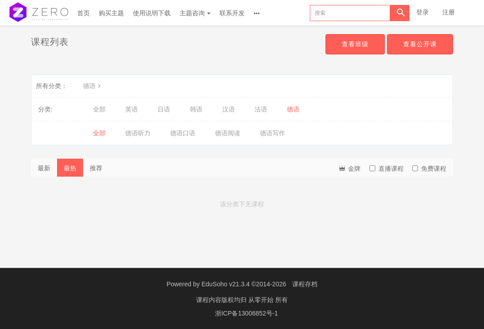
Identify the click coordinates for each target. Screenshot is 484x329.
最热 (70, 168)
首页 (83, 13)
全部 (99, 109)
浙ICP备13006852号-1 (246, 313)
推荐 (96, 168)
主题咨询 (195, 13)
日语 (164, 109)
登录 (422, 12)
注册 (448, 12)
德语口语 (182, 133)
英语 (131, 109)
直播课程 (387, 168)
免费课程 (429, 168)
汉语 (228, 109)
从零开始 (261, 299)
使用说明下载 (152, 13)
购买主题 (111, 13)
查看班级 (355, 44)
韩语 (196, 109)
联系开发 (232, 13)
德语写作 (272, 133)
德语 (93, 85)
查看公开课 (420, 44)
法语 (261, 109)
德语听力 (137, 133)
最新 (44, 168)
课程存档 (304, 284)
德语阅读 (227, 133)
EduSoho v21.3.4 (226, 284)
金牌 (349, 168)
